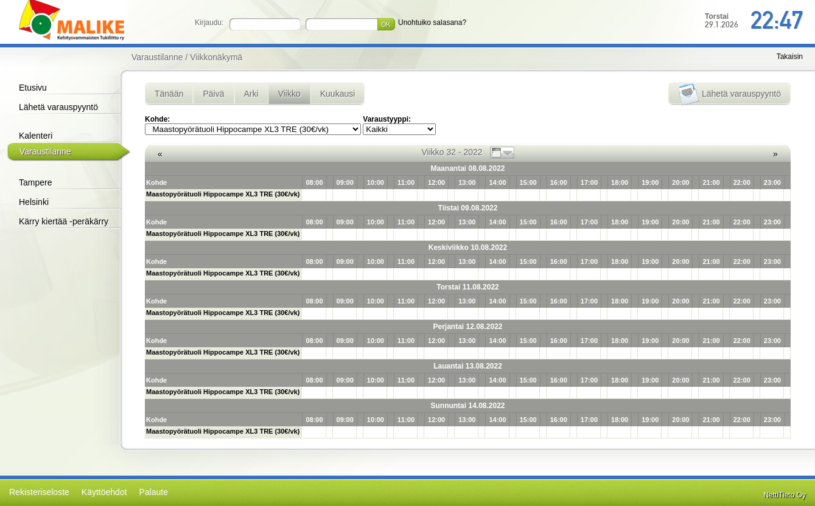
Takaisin (790, 56)
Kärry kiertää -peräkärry (63, 221)
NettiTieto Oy (784, 495)
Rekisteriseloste (39, 492)
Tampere (35, 182)
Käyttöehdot (104, 492)
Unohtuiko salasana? (432, 22)
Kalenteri (35, 135)
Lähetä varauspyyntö (58, 107)
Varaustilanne (45, 151)
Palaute (153, 492)
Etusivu (33, 87)
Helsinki (34, 202)
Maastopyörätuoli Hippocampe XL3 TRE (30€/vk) (222, 194)
